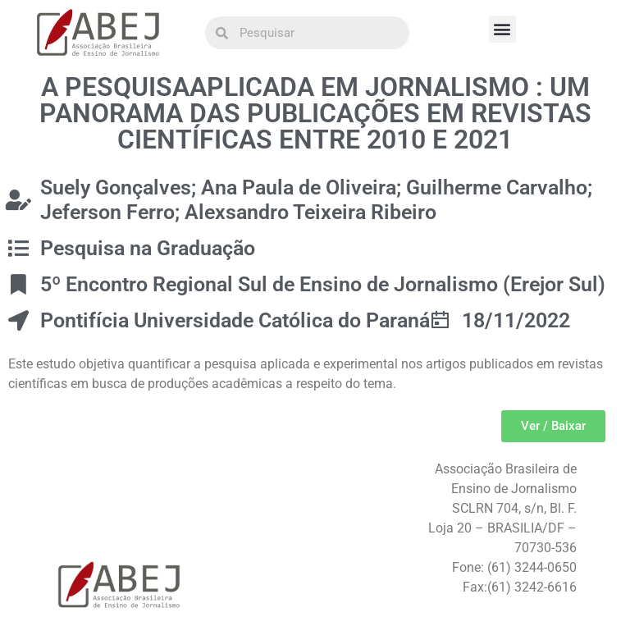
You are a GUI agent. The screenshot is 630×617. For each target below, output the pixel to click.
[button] (502, 29)
